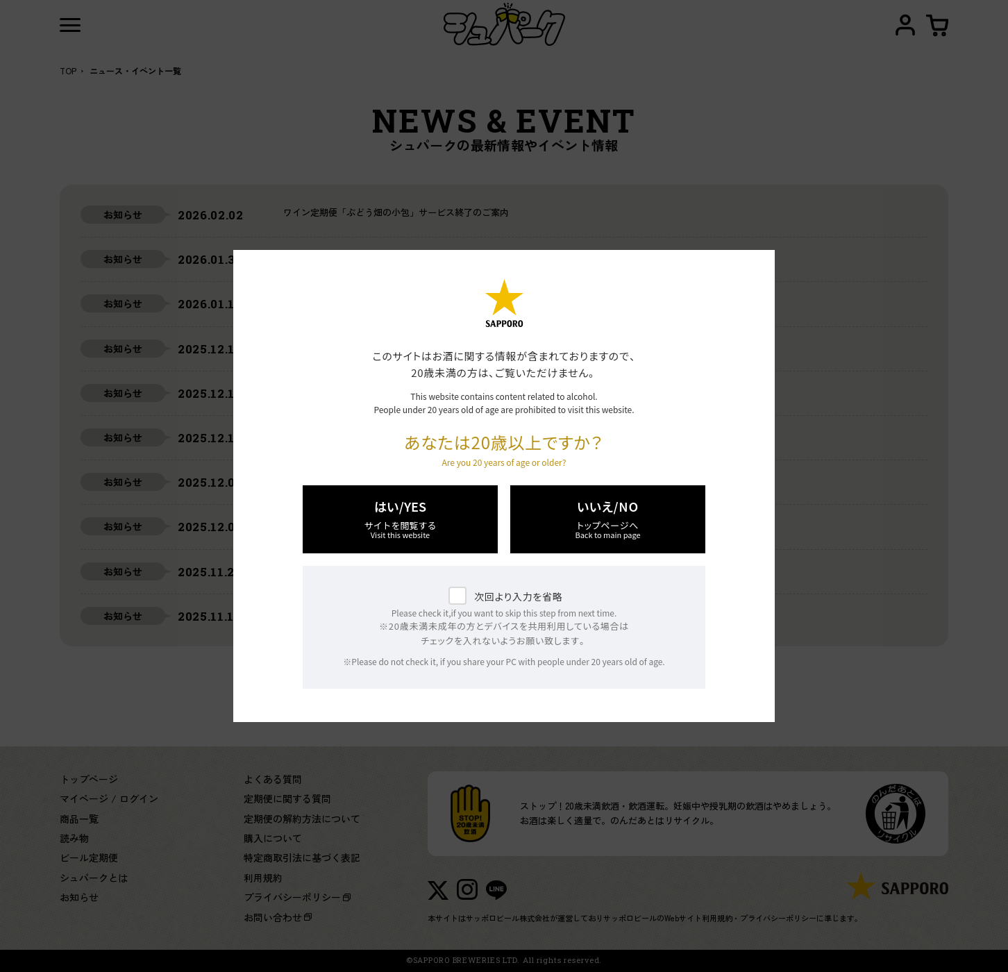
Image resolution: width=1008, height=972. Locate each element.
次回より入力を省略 (518, 596)
